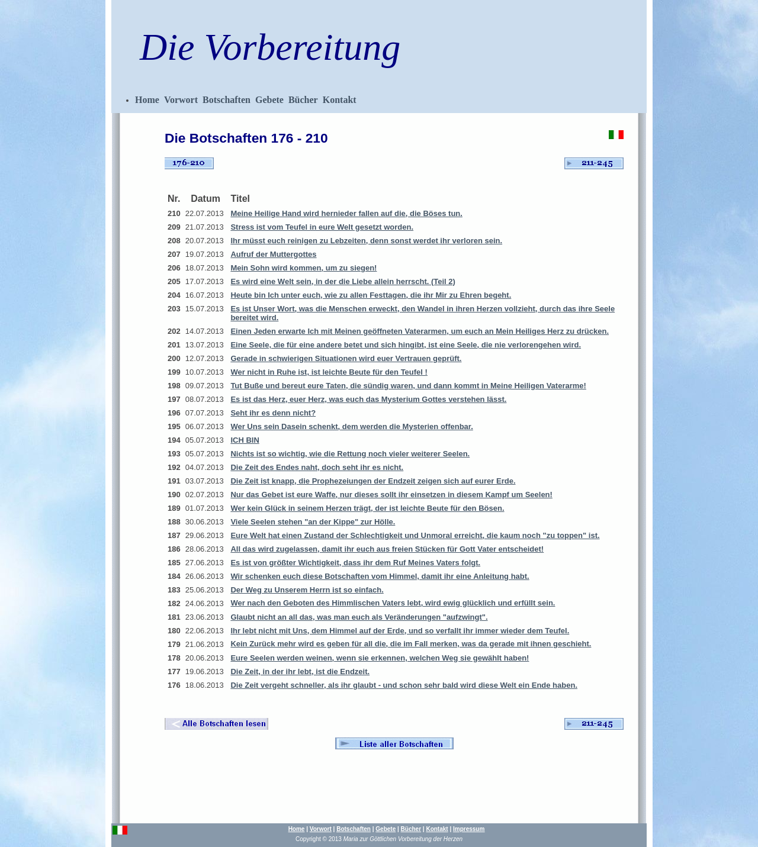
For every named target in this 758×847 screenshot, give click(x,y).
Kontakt (339, 100)
